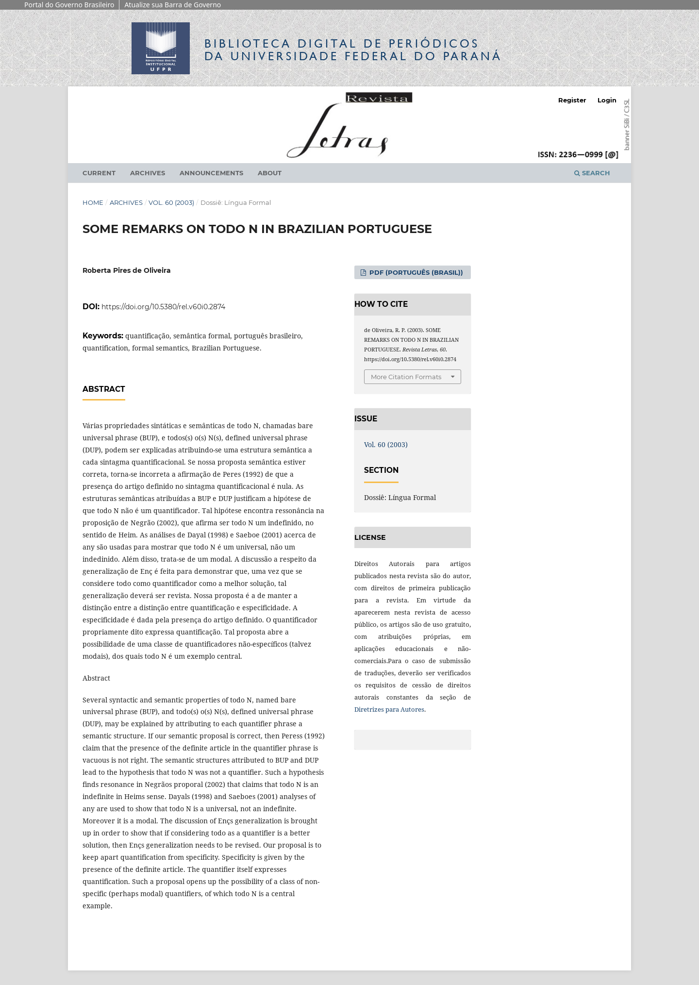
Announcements (211, 173)
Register (572, 100)
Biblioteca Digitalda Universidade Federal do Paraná (353, 50)
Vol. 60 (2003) (171, 202)
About (270, 173)
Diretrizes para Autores (389, 709)
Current (99, 173)
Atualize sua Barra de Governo (172, 4)
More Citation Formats (406, 377)
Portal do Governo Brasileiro (69, 4)
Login (607, 100)
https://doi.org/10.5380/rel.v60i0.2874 (163, 306)
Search (592, 173)
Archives (147, 173)
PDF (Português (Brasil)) (415, 272)
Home (93, 202)
